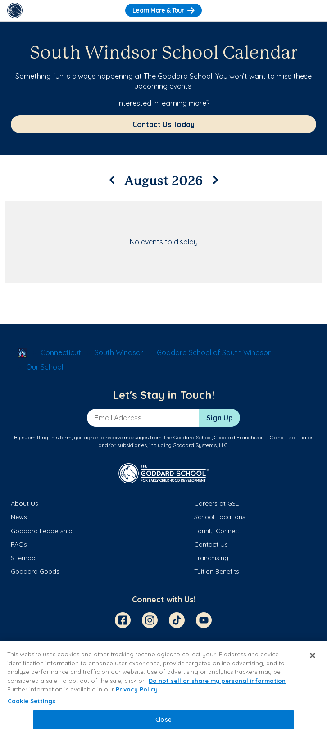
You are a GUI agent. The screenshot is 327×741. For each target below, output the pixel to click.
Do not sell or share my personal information (217, 680)
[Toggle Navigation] (312, 10)
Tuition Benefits (216, 571)
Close (163, 719)
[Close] (312, 655)
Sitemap (23, 558)
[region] (163, 691)
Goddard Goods (35, 571)
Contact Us (211, 544)
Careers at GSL (216, 503)
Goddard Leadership (42, 531)
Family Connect (217, 531)
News (19, 517)
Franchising (211, 558)
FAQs (19, 544)
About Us (24, 503)
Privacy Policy (137, 689)
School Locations (219, 517)
